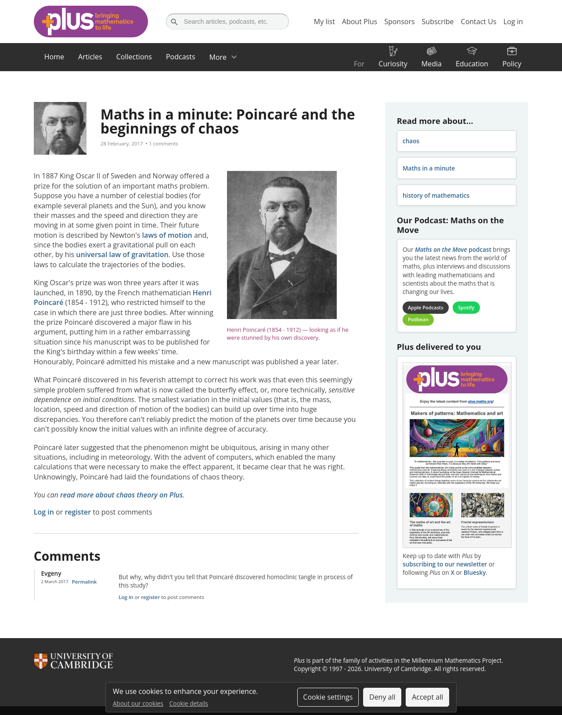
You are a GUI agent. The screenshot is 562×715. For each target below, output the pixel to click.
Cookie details (188, 703)
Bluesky (475, 572)
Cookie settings (328, 697)
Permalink (84, 581)
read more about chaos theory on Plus (121, 495)
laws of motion (167, 235)
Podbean (418, 319)
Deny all (382, 697)
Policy (511, 64)
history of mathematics (436, 195)
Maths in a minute (429, 168)
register (78, 512)
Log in (44, 512)
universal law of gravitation (122, 254)
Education (472, 64)
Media (432, 64)
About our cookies (138, 703)
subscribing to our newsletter (445, 564)
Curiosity (392, 64)
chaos (411, 141)
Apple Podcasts (425, 307)
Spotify (466, 307)
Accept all (427, 697)
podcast (453, 249)
